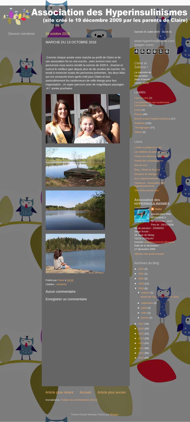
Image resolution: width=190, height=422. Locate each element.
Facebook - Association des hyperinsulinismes (149, 184)
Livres (137, 109)
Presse (138, 114)
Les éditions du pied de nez (149, 151)
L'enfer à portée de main (147, 147)
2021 (141, 273)
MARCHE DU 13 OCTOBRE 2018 (160, 296)
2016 (141, 328)
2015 (141, 333)
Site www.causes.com (146, 190)
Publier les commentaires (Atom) (79, 399)
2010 (141, 357)
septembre (147, 303)
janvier (145, 317)
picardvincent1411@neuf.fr (160, 242)
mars (144, 312)
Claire (158, 209)
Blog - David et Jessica (147, 169)
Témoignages (142, 127)
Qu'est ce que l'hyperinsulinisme (152, 118)
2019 (141, 283)
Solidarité (61, 284)
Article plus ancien (112, 392)
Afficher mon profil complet (149, 253)
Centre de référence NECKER (151, 156)
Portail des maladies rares (148, 160)
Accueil (85, 392)
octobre (145, 292)
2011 (141, 353)
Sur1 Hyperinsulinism (146, 178)
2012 (141, 348)
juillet (144, 307)
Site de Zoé (140, 165)
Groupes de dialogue (146, 174)
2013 (141, 343)
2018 (141, 288)
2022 (141, 269)
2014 (141, 338)
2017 (141, 323)
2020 (141, 278)
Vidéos (138, 132)
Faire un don (141, 98)
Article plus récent (59, 392)
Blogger (114, 414)
